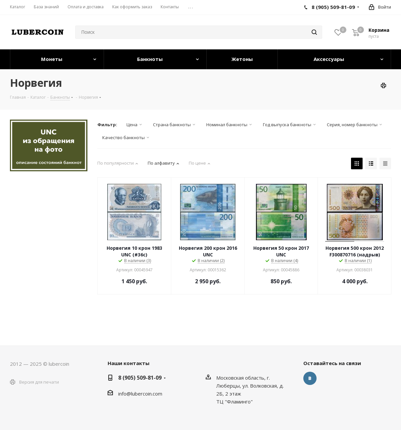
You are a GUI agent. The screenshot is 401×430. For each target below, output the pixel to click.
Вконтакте (310, 378)
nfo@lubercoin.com (140, 393)
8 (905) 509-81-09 (140, 377)
